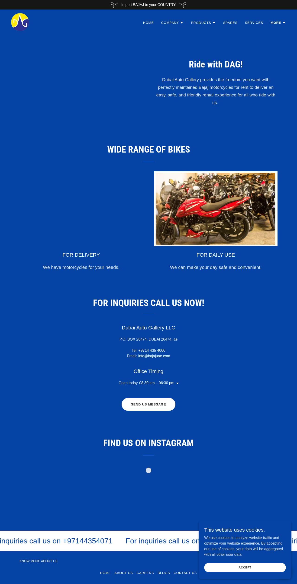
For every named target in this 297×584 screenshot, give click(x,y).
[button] (172, 23)
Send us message (148, 404)
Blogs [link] (164, 573)
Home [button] (105, 573)
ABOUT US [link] (124, 573)
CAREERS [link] (145, 573)
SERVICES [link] (254, 23)
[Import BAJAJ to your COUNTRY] (148, 5)
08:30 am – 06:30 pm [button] (156, 383)
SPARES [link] (230, 23)
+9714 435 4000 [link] (152, 350)
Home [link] (148, 23)
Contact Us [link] (185, 573)
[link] (20, 22)
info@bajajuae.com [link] (154, 356)
